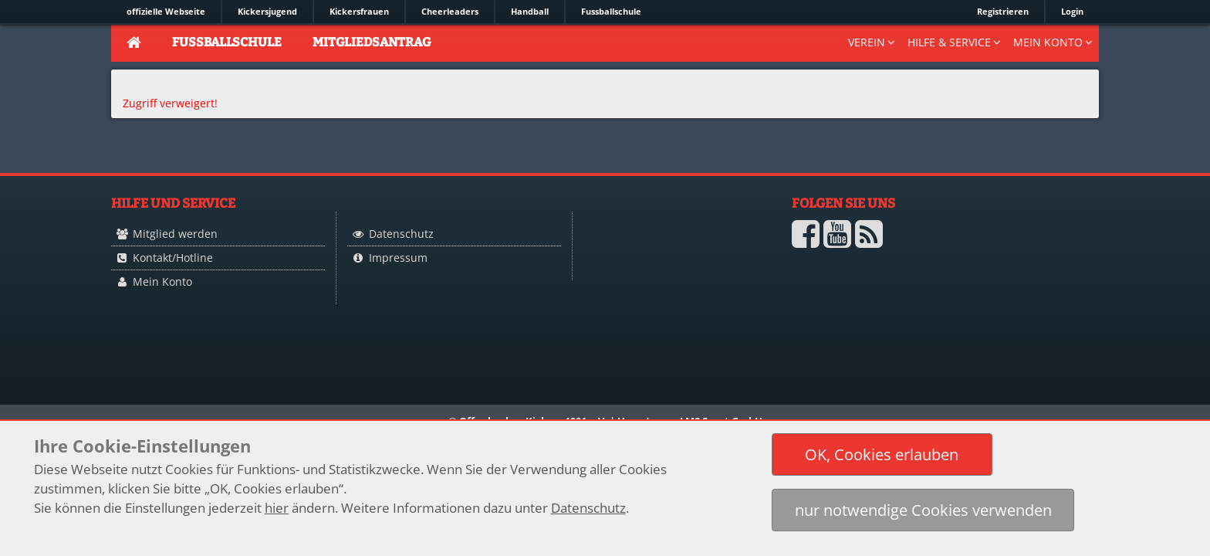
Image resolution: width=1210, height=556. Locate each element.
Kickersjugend (267, 11)
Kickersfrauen (359, 11)
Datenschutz (401, 233)
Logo (658, 264)
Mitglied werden (175, 233)
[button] (882, 454)
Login (1072, 11)
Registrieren (1003, 11)
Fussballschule (611, 11)
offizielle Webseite (166, 11)
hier (277, 508)
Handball (530, 11)
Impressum (398, 257)
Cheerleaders (449, 11)
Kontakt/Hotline (173, 257)
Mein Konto (162, 281)
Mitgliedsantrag (372, 42)
